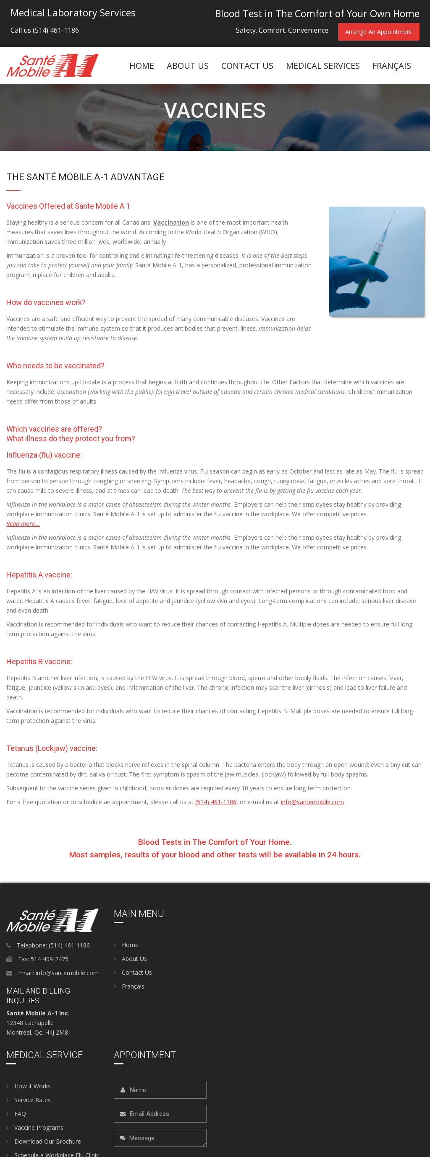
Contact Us (247, 65)
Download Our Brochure (43, 1141)
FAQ (16, 1114)
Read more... (23, 524)
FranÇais (391, 65)
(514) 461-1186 (56, 30)
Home (141, 65)
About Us (130, 959)
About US (188, 65)
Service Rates (28, 1100)
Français (129, 986)
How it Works (28, 1086)
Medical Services (323, 65)
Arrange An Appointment (378, 32)
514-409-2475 (49, 959)
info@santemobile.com (312, 802)
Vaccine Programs (34, 1127)
